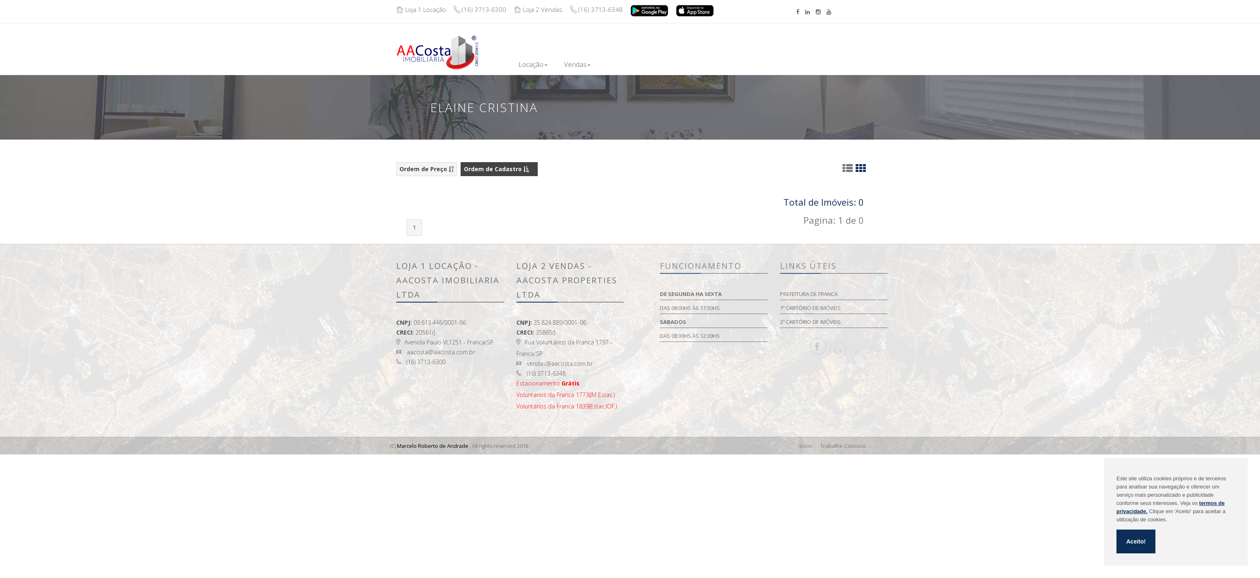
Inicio (519, 64)
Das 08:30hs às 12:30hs (742, 335)
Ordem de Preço (426, 169)
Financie (687, 64)
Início (805, 446)
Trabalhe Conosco (843, 446)
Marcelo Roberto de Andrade (432, 446)
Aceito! (1136, 541)
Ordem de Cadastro (496, 169)
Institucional (731, 64)
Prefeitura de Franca (860, 294)
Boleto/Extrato (850, 45)
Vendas (595, 64)
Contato (775, 60)
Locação (554, 64)
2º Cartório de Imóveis (861, 322)
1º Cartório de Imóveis (861, 308)
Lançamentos (641, 64)
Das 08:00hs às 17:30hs (742, 308)
